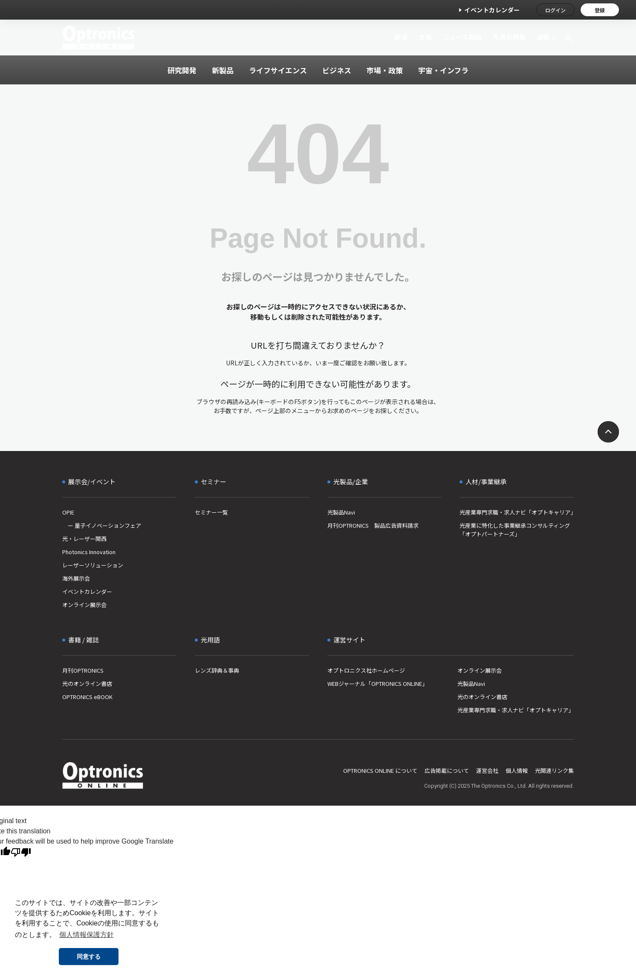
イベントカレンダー (492, 10)
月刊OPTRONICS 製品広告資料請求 (373, 525)
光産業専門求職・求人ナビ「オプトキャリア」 (517, 512)
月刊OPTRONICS (83, 670)
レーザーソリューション (92, 565)
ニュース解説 (462, 36)
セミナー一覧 (211, 512)
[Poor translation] (21, 853)
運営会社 (487, 770)
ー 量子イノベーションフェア (101, 525)
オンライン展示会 (84, 605)
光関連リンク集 (554, 770)
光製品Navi (341, 512)
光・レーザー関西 (84, 539)
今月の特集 (509, 36)
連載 (543, 36)
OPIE (68, 512)
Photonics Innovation (89, 552)
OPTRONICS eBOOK (87, 697)
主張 (425, 36)
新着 (401, 36)
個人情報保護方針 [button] (86, 934)
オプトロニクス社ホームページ (366, 670)
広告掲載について (447, 770)
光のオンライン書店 (87, 683)
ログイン (555, 10)
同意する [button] (89, 956)
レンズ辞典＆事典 (217, 670)
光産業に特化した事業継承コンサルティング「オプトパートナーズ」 (515, 529)
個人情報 (517, 770)
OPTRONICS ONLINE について (380, 770)
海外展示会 (76, 578)
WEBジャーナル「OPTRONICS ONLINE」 (377, 683)
